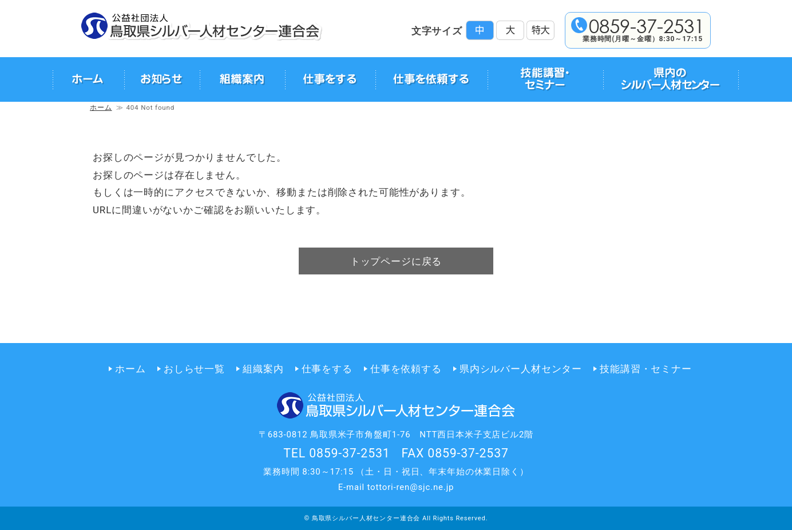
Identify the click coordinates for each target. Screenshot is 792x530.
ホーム (88, 79)
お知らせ (162, 79)
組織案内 (242, 79)
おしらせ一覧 (194, 368)
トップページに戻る (396, 261)
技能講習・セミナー (545, 79)
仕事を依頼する (431, 79)
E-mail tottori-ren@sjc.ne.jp (396, 487)
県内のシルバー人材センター (670, 79)
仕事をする (330, 79)
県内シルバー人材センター (521, 368)
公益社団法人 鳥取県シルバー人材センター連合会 (201, 27)
